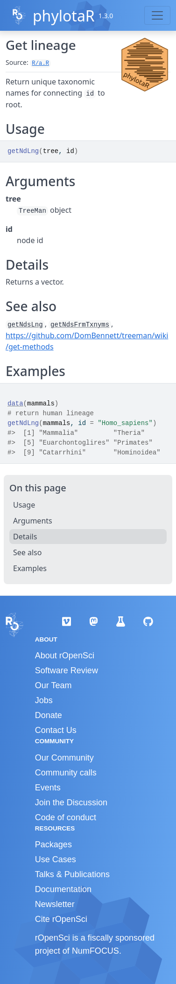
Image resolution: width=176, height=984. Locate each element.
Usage (24, 505)
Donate (48, 715)
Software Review (66, 670)
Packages (53, 844)
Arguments (32, 521)
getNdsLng (25, 324)
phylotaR (64, 16)
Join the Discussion (71, 802)
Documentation (63, 889)
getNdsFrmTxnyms (79, 324)
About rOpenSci (64, 655)
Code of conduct (65, 817)
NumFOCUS (95, 951)
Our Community (64, 757)
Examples (30, 568)
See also (27, 552)
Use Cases (55, 859)
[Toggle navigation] (157, 15)
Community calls (66, 772)
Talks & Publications (72, 874)
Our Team (53, 685)
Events (48, 787)
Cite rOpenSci (61, 919)
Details (25, 536)
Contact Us (56, 730)
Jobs (44, 700)
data (15, 403)
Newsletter (55, 904)
